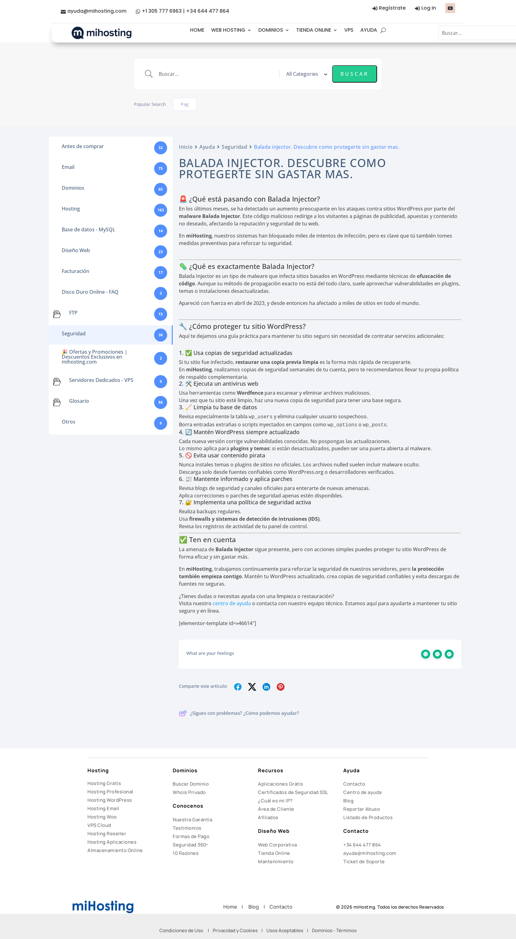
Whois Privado (189, 792)
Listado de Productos (368, 817)
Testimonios (187, 828)
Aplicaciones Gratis (280, 784)
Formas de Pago (191, 836)
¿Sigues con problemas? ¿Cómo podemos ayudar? (239, 713)
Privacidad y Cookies (235, 930)
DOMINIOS (270, 30)
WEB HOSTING (228, 30)
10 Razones (185, 853)
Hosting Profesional (110, 791)
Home (232, 906)
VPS (349, 30)
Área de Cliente (276, 809)
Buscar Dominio (191, 784)
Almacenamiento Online (115, 850)
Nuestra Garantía (192, 819)
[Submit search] (354, 74)
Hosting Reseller (106, 833)
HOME (197, 30)
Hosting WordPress (109, 800)
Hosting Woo (102, 817)
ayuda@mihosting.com (97, 11)
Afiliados (268, 817)
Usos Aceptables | (289, 930)
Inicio (186, 146)
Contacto (354, 784)
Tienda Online (274, 853)
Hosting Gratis (104, 783)
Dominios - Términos (334, 930)
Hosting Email (103, 808)
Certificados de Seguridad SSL (293, 792)
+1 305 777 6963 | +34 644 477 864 (185, 11)
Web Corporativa (277, 844)
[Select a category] (305, 74)
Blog (348, 800)
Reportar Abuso (361, 809)
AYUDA (368, 30)
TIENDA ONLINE (313, 30)
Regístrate (392, 7)
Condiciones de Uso (181, 930)
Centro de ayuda (362, 792)
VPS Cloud (99, 825)
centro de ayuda (232, 603)
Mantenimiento (276, 861)
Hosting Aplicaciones (111, 842)
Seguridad (234, 146)
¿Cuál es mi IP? (275, 800)
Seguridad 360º (190, 844)
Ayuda (207, 146)
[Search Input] (216, 73)
